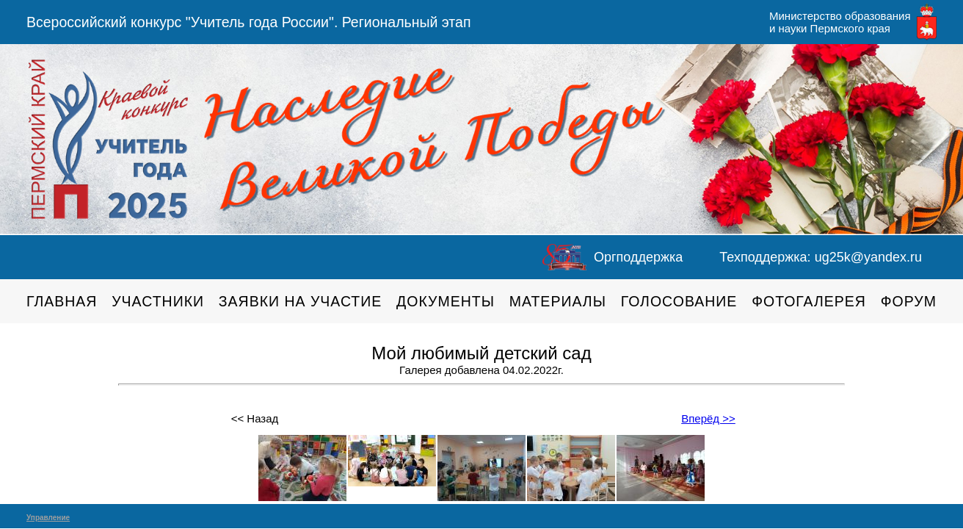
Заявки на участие (300, 301)
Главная (61, 301)
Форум (909, 301)
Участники (158, 301)
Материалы (557, 301)
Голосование (679, 301)
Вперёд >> (708, 418)
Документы (445, 301)
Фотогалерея (809, 301)
